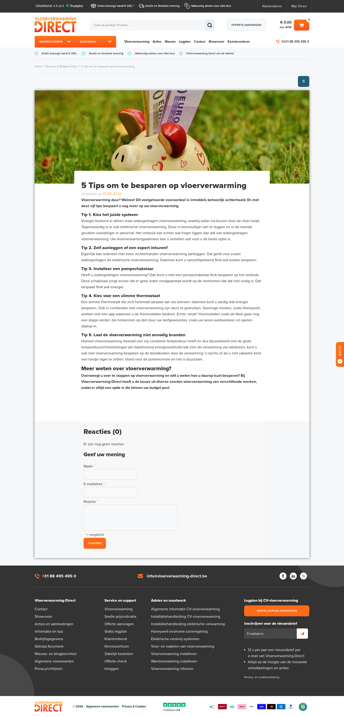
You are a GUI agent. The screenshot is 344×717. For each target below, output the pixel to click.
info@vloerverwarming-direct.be (177, 576)
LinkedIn (293, 576)
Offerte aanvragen (246, 25)
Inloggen (112, 668)
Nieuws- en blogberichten (56, 654)
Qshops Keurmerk (49, 646)
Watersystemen (51, 41)
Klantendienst (272, 6)
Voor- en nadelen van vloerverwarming (182, 646)
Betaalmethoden (251, 706)
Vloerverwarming (136, 42)
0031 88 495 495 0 (295, 42)
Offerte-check (116, 661)
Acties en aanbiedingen (54, 624)
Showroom (216, 42)
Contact (199, 42)
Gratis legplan (116, 631)
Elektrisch (88, 41)
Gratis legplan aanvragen (277, 610)
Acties (157, 42)
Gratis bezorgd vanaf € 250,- (115, 5)
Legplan (185, 42)
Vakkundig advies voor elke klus (211, 5)
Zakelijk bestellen (119, 654)
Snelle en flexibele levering (162, 5)
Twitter (303, 576)
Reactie (91, 501)
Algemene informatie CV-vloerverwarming (185, 609)
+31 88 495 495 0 (59, 576)
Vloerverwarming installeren (174, 654)
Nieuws (170, 42)
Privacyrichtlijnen (49, 668)
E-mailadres (94, 484)
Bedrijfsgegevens (49, 639)
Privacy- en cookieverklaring (261, 677)
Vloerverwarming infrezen (172, 668)
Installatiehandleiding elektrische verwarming (188, 624)
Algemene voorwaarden (54, 661)
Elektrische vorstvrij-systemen (175, 639)
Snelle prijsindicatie (120, 616)
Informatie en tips (49, 631)
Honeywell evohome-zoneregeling (179, 631)
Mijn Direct (299, 6)
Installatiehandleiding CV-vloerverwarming (185, 616)
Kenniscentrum (239, 42)
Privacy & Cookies (134, 706)
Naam (89, 466)
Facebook (283, 576)
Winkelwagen (301, 25)
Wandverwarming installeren (174, 661)
